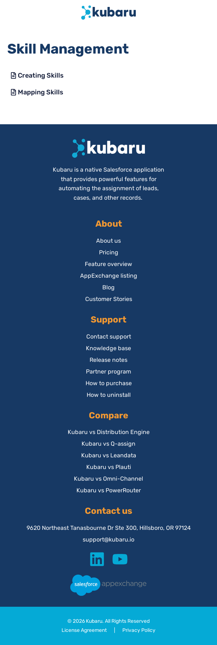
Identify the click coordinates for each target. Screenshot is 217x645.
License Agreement (84, 630)
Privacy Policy (138, 630)
